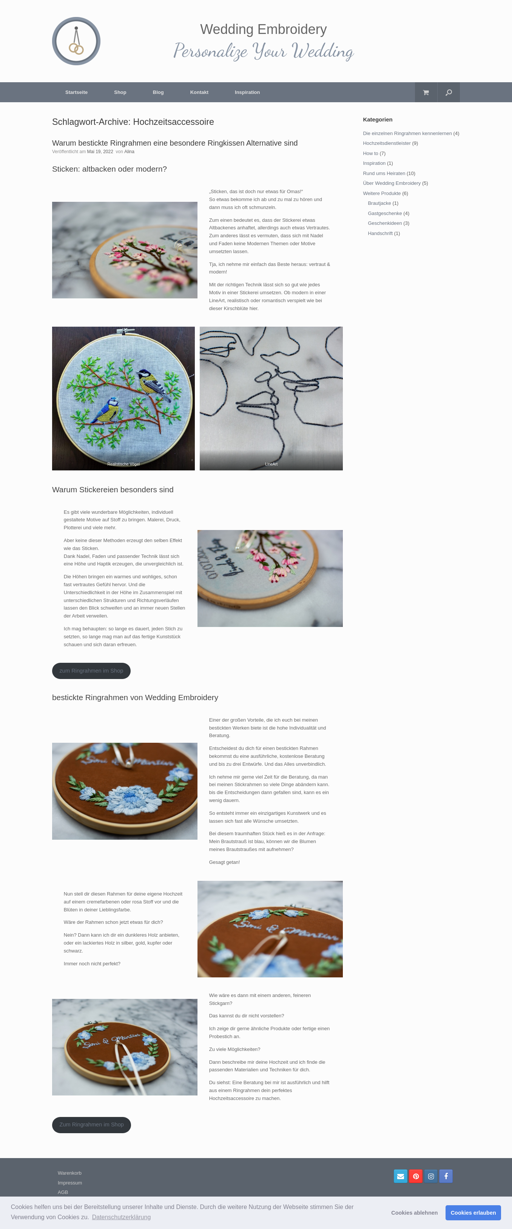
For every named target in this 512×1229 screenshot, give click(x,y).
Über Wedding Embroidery (392, 183)
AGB (63, 1192)
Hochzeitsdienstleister (386, 143)
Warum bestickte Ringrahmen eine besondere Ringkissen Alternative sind (175, 143)
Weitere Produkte (382, 193)
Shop (120, 92)
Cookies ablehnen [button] (414, 1213)
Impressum (70, 1183)
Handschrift (380, 233)
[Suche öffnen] (449, 92)
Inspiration (247, 92)
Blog (158, 92)
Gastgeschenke (385, 213)
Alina (129, 151)
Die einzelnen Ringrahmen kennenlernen (407, 133)
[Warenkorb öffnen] (426, 92)
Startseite (76, 92)
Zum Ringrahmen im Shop (91, 1124)
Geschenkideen (385, 223)
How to (370, 153)
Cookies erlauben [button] (473, 1213)
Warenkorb (70, 1173)
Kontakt (199, 92)
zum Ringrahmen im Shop (91, 671)
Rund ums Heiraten (384, 173)
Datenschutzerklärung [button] (121, 1217)
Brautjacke (379, 203)
